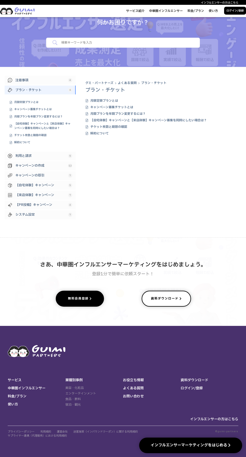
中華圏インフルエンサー (166, 11)
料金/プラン (195, 11)
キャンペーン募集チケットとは (111, 107)
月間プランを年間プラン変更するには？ (118, 114)
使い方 (213, 11)
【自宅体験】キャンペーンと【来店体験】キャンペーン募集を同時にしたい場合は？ (148, 120)
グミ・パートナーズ (99, 83)
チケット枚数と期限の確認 (108, 127)
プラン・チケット (153, 83)
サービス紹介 (135, 11)
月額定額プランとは (104, 100)
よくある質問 (127, 83)
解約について (99, 133)
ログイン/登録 (235, 11)
